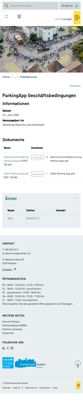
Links (55, 387)
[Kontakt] (19, 16)
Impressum (44, 387)
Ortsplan (7, 269)
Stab (10, 218)
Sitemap (6, 387)
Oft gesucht (67, 5)
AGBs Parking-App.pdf (16, 173)
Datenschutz (31, 387)
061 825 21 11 (32, 218)
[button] (6, 16)
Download (37, 157)
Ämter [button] (11, 198)
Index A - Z (18, 387)
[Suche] (6, 6)
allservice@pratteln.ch (18, 253)
